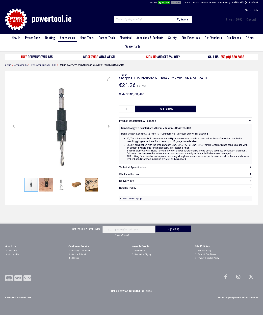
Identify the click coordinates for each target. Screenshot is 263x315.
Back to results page (132, 199)
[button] (108, 79)
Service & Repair (208, 2)
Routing (50, 37)
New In (16, 37)
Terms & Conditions (205, 254)
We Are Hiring (224, 2)
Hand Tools (87, 37)
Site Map (74, 258)
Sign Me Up (173, 229)
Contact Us (12, 254)
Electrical (126, 37)
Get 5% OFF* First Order (86, 229)
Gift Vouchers (213, 37)
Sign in (248, 10)
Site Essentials (190, 37)
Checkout (251, 19)
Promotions (138, 250)
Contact (195, 2)
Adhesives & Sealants (149, 37)
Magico (228, 298)
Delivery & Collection (79, 250)
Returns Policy (203, 250)
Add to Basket (165, 109)
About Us (11, 250)
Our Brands (234, 37)
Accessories (67, 37)
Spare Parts (132, 46)
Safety (172, 37)
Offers (250, 37)
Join (256, 10)
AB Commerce (251, 298)
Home (187, 2)
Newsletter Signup (141, 254)
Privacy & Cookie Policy (207, 258)
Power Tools (32, 37)
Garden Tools (106, 37)
